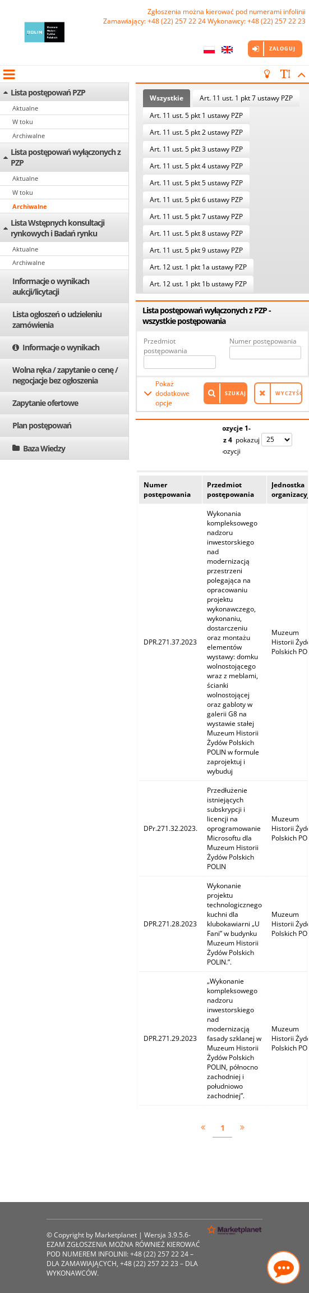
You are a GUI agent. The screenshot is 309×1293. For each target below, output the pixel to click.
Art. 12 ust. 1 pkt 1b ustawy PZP (198, 284)
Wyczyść (288, 393)
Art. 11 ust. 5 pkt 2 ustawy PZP (196, 132)
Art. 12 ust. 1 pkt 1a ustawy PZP (198, 267)
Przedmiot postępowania (165, 345)
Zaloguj (282, 48)
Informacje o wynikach (60, 347)
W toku (22, 121)
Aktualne (25, 108)
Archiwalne (28, 135)
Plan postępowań (41, 425)
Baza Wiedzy (44, 448)
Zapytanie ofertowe (45, 403)
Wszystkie (166, 98)
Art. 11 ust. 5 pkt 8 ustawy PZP (196, 233)
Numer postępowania (263, 341)
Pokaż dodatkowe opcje (172, 393)
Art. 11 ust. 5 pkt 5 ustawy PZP (196, 183)
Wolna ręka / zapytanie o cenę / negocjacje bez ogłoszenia (65, 375)
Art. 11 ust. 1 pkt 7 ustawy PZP (246, 98)
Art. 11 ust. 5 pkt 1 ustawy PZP (196, 115)
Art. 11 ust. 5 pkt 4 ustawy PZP (196, 166)
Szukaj (235, 393)
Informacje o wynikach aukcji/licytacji (50, 286)
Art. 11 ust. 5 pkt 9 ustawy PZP (196, 250)
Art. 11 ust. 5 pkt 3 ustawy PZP (196, 149)
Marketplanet (116, 1235)
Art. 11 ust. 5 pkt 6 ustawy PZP (196, 199)
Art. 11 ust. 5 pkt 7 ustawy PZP (196, 216)
